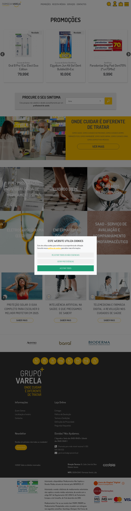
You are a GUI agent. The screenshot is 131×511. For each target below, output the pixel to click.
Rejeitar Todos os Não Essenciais (65, 255)
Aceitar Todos (65, 268)
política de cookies (54, 248)
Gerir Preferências (65, 261)
